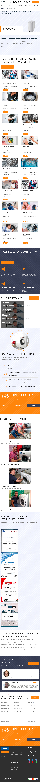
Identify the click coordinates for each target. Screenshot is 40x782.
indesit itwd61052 (5, 705)
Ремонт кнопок (26, 241)
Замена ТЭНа (6, 105)
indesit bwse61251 (31, 714)
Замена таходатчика (27, 152)
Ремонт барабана (27, 132)
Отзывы (20, 754)
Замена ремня (6, 192)
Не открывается (7, 124)
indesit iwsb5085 (5, 702)
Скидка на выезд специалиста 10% (6, 322)
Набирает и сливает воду (29, 212)
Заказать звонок (36, 2)
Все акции (34, 298)
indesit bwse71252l (5, 714)
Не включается (26, 234)
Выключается (26, 146)
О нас (34, 5)
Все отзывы (34, 663)
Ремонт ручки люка (7, 130)
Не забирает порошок (28, 80)
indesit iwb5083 (30, 702)
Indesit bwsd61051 (31, 718)
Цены (26, 5)
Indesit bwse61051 (5, 718)
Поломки (9, 5)
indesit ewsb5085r (5, 708)
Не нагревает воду (7, 102)
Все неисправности (7, 66)
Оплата (30, 5)
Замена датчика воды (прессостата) (11, 86)
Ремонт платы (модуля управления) (10, 83)
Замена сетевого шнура (28, 238)
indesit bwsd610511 (18, 718)
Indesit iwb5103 (17, 702)
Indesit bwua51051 (5, 711)
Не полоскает (26, 102)
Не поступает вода (27, 168)
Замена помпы (6, 175)
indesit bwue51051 (31, 708)
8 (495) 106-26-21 (26, 1)
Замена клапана (26, 83)
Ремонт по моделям (19, 5)
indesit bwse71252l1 (31, 711)
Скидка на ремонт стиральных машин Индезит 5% (6, 315)
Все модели (34, 697)
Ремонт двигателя (27, 128)
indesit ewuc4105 (31, 705)
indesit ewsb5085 (18, 708)
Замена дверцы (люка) (8, 127)
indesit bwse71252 (18, 714)
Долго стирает (6, 80)
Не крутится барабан (28, 124)
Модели (21, 758)
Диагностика (6, 88)
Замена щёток (26, 130)
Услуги (2, 5)
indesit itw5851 (17, 705)
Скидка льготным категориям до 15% (6, 303)
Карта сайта (3, 758)
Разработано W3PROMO (19, 779)
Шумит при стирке (7, 190)
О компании (21, 750)
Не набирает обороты (28, 190)
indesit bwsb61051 (5, 721)
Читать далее (4, 653)
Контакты (38, 5)
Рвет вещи (5, 212)
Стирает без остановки (8, 146)
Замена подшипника (7, 194)
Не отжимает (6, 234)
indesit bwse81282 (18, 711)
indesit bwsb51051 (31, 721)
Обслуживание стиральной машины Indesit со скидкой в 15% (7, 309)
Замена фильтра (14, 773)
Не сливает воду (7, 168)
